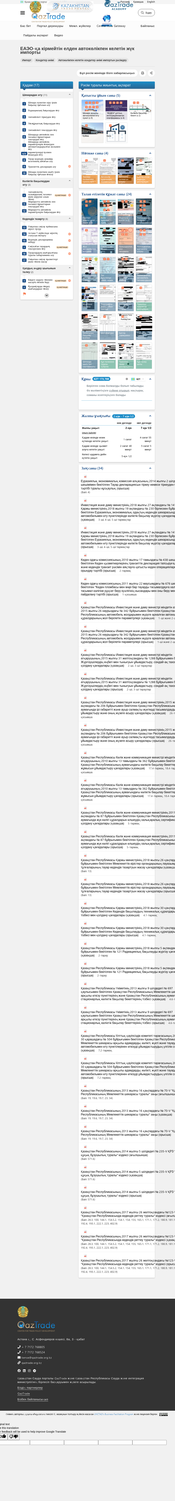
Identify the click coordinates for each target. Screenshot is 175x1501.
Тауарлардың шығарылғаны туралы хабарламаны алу (43, 253)
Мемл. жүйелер (80, 26)
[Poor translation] (14, 1437)
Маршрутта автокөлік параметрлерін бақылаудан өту (44, 210)
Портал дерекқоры (50, 26)
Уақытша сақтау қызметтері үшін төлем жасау (43, 260)
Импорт (26, 60)
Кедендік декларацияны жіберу (40, 240)
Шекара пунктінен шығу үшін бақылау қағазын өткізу (44, 172)
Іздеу (146, 12)
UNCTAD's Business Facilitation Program (113, 1414)
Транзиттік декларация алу (42, 166)
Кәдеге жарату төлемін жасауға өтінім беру (40, 280)
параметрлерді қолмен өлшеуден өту (40, 153)
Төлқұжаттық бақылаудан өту (44, 123)
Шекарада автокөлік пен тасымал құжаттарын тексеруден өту (41, 136)
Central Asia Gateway (111, 26)
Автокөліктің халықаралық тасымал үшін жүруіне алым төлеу (40, 195)
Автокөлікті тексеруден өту (42, 130)
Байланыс (148, 26)
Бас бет (25, 26)
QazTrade (24, 1393)
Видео (58, 35)
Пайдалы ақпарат (35, 35)
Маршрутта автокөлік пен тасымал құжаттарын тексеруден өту (41, 204)
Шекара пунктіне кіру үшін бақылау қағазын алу (42, 103)
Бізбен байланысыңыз (33, 1399)
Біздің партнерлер (30, 1387)
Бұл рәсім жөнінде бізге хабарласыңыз (107, 73)
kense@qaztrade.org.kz (36, 1357)
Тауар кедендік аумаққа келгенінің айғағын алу (40, 159)
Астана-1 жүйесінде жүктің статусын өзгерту (43, 234)
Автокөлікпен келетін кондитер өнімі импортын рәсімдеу (92, 60)
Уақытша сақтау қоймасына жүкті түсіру (43, 227)
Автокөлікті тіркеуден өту (42, 117)
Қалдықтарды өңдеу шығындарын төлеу (39, 287)
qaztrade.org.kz (31, 1363)
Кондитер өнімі (45, 60)
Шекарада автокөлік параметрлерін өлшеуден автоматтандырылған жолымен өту (44, 145)
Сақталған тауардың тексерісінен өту (39, 247)
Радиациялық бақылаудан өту (43, 110)
